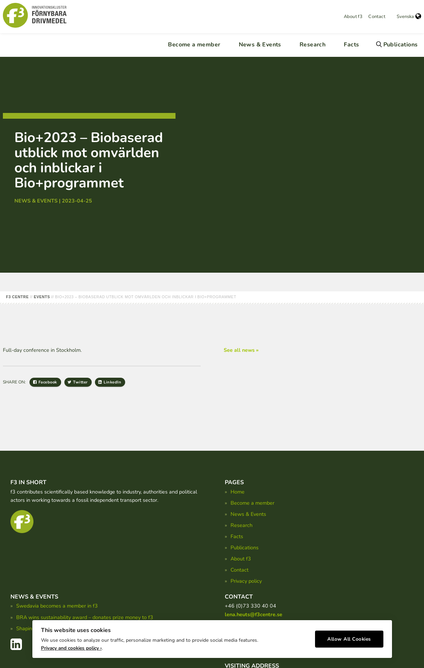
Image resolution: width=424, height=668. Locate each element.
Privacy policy (246, 581)
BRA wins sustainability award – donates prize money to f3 (84, 617)
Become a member (194, 45)
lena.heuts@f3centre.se (253, 614)
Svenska (409, 16)
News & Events (260, 45)
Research (312, 45)
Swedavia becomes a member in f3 (57, 605)
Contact (376, 16)
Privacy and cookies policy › (71, 646)
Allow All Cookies (349, 637)
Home (238, 491)
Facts (351, 45)
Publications (400, 45)
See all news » (241, 350)
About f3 (353, 16)
